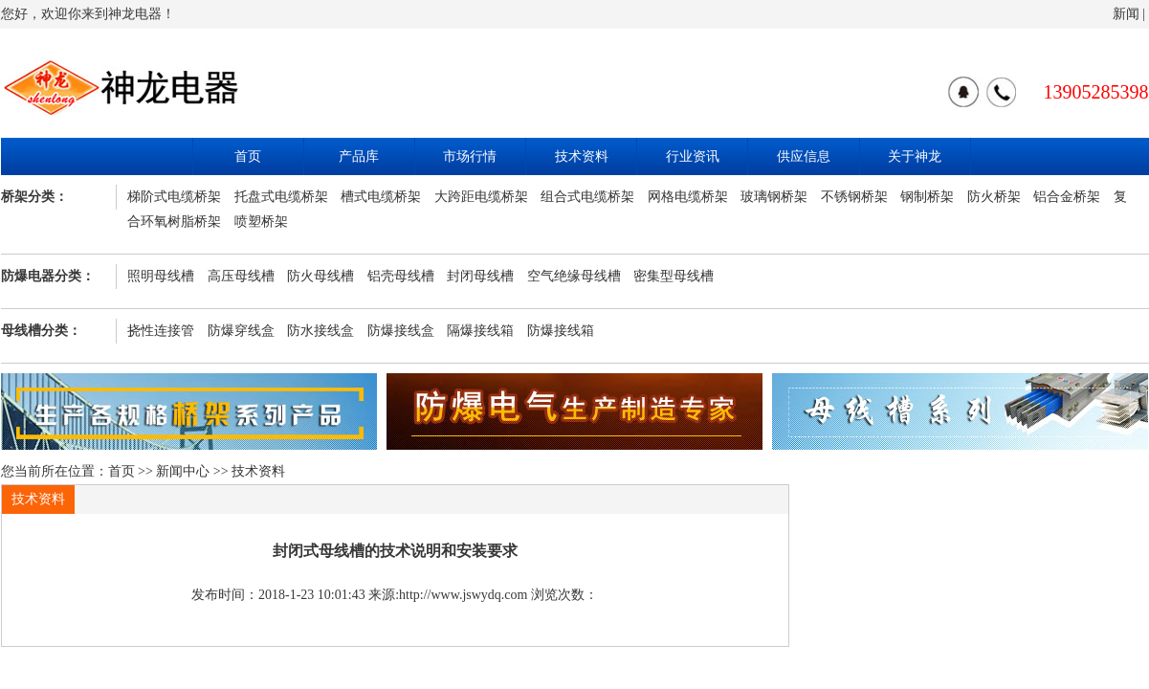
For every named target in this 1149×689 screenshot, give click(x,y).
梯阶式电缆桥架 (174, 196)
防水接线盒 (320, 330)
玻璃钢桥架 (773, 196)
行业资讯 (692, 156)
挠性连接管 (160, 330)
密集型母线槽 (673, 276)
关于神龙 (914, 156)
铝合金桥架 (1066, 196)
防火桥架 (994, 196)
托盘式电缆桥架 (281, 196)
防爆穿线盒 (241, 330)
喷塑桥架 (261, 221)
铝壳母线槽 (400, 276)
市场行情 (470, 156)
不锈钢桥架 (854, 196)
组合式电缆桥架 (587, 196)
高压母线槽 (241, 276)
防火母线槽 (320, 276)
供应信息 (803, 156)
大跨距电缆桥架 (481, 196)
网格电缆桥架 (688, 196)
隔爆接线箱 (480, 330)
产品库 (359, 156)
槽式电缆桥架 (381, 196)
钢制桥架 (927, 196)
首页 (247, 156)
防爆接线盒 (400, 330)
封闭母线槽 (480, 276)
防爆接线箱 (560, 330)
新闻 (1126, 14)
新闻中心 (183, 471)
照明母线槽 (160, 276)
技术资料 (581, 156)
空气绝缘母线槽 (574, 276)
